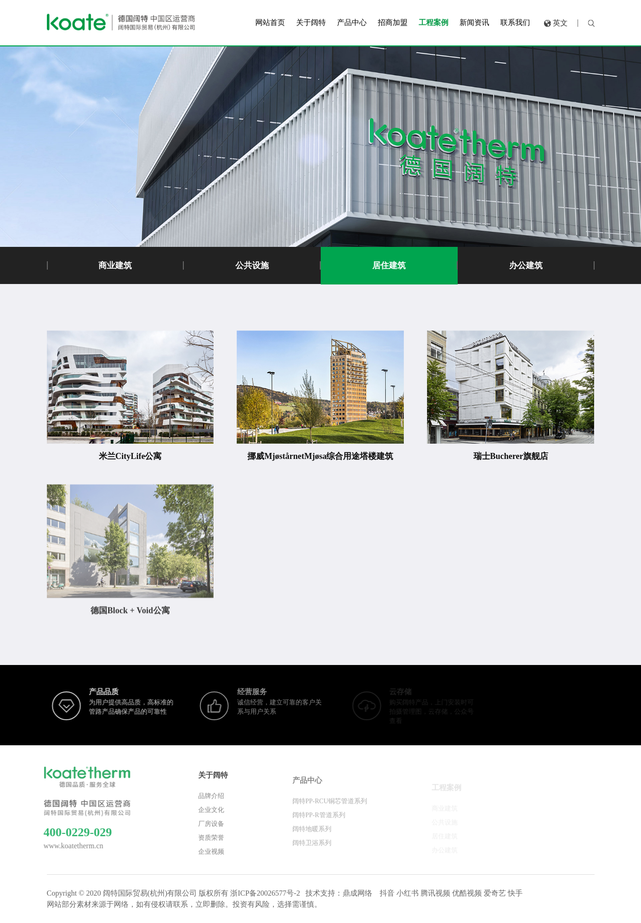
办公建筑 (526, 265)
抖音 (387, 893)
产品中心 (307, 789)
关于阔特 (213, 782)
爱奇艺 (495, 893)
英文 (560, 20)
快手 (515, 893)
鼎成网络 (357, 893)
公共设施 (252, 265)
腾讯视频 (435, 893)
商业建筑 (115, 265)
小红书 (407, 893)
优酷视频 (467, 893)
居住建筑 (389, 265)
